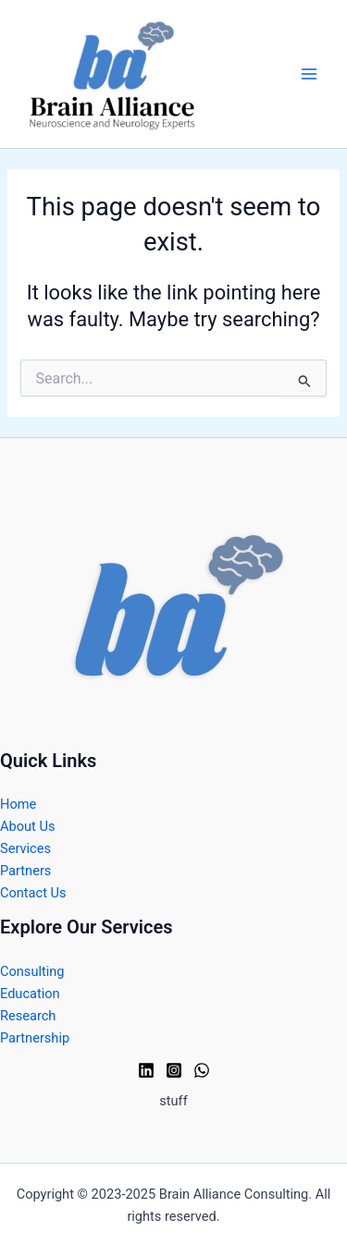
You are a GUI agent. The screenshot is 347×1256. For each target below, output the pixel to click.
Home (18, 804)
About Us (27, 826)
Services (25, 848)
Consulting (32, 971)
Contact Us (33, 892)
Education (30, 993)
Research (28, 1015)
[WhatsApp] (201, 1070)
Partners (25, 870)
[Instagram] (174, 1070)
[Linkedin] (146, 1070)
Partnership (34, 1038)
